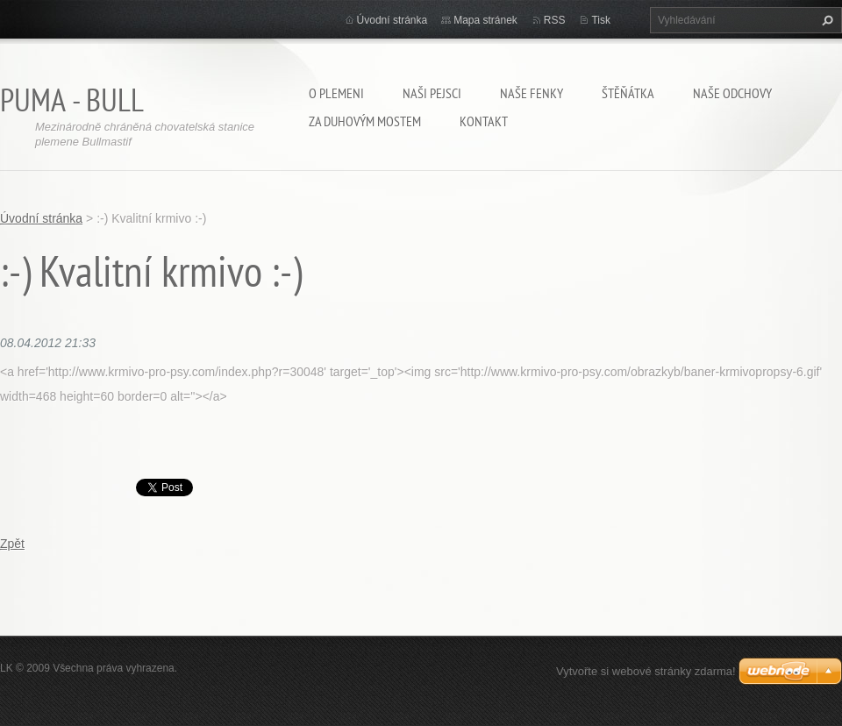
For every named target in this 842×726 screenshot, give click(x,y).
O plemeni (336, 93)
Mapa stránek (485, 20)
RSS (555, 20)
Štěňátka (628, 93)
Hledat (825, 20)
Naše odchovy (732, 93)
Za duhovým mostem (365, 121)
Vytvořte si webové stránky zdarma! (646, 671)
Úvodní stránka (392, 20)
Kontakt (484, 121)
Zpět (12, 544)
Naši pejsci (432, 93)
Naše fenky (531, 93)
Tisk (600, 20)
